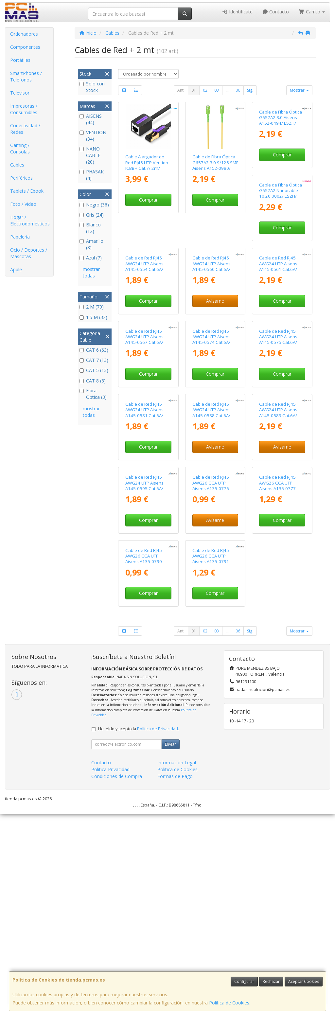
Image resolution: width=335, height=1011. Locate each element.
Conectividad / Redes (25, 128)
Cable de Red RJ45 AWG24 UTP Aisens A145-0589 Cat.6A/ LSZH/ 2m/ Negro (144, 638)
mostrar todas (91, 272)
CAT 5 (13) (93, 370)
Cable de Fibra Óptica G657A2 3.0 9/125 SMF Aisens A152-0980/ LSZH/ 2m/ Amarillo (215, 165)
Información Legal (176, 960)
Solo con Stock (92, 86)
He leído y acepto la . (138, 926)
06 (238, 90)
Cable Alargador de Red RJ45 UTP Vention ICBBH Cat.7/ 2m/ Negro (146, 165)
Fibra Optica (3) (93, 393)
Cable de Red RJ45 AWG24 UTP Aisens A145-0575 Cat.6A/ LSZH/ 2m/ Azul (144, 519)
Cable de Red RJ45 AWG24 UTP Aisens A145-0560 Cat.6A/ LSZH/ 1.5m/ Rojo (278, 283)
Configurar (244, 981)
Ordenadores (24, 34)
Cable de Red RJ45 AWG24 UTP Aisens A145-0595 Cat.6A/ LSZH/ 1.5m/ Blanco (212, 638)
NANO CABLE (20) (89, 155)
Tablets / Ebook (27, 191)
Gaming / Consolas (20, 148)
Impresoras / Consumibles (23, 109)
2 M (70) (91, 307)
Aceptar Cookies (303, 981)
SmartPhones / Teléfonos (26, 76)
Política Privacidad (110, 967)
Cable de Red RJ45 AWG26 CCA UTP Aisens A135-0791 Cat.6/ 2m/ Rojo (277, 756)
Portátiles (20, 60)
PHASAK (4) (91, 174)
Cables (17, 165)
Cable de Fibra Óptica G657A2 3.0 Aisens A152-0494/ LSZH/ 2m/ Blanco (280, 165)
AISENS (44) (90, 119)
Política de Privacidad (157, 926)
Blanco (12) (90, 228)
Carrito (312, 12)
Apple (16, 269)
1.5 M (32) (93, 317)
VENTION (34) (92, 135)
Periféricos (21, 178)
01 (193, 90)
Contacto (275, 12)
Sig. (250, 90)
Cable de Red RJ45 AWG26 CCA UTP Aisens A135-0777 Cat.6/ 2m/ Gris (143, 756)
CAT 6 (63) (93, 350)
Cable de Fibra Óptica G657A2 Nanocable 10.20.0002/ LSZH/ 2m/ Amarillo (146, 283)
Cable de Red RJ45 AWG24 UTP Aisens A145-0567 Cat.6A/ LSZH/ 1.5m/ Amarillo (213, 401)
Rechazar (271, 981)
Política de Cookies (229, 1003)
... (227, 90)
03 (216, 90)
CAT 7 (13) (93, 360)
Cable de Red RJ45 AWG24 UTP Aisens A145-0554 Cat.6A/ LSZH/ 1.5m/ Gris (211, 283)
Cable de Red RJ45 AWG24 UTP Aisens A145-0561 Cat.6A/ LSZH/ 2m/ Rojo (144, 401)
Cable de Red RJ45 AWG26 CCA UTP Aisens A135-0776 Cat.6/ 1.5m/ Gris (277, 638)
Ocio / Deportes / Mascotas (28, 253)
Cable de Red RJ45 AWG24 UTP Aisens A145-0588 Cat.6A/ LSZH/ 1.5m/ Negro (278, 519)
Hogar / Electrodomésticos (30, 220)
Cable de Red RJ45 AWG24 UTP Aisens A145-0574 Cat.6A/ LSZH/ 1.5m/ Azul (278, 401)
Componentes (25, 47)
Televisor (19, 93)
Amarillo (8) (91, 244)
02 (205, 90)
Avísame (282, 318)
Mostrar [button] (299, 90)
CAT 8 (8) (92, 381)
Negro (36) (94, 205)
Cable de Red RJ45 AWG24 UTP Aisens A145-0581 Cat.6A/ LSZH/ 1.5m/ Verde (211, 519)
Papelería (20, 237)
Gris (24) (91, 215)
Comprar (148, 200)
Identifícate (237, 12)
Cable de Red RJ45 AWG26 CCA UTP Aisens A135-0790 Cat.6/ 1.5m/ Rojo (210, 756)
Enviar (170, 941)
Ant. (181, 90)
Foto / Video (23, 204)
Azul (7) (90, 258)
